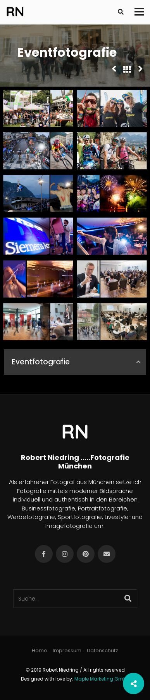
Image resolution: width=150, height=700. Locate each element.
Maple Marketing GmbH (101, 679)
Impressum (67, 650)
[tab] (75, 362)
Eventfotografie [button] (77, 362)
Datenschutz (102, 650)
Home (39, 650)
